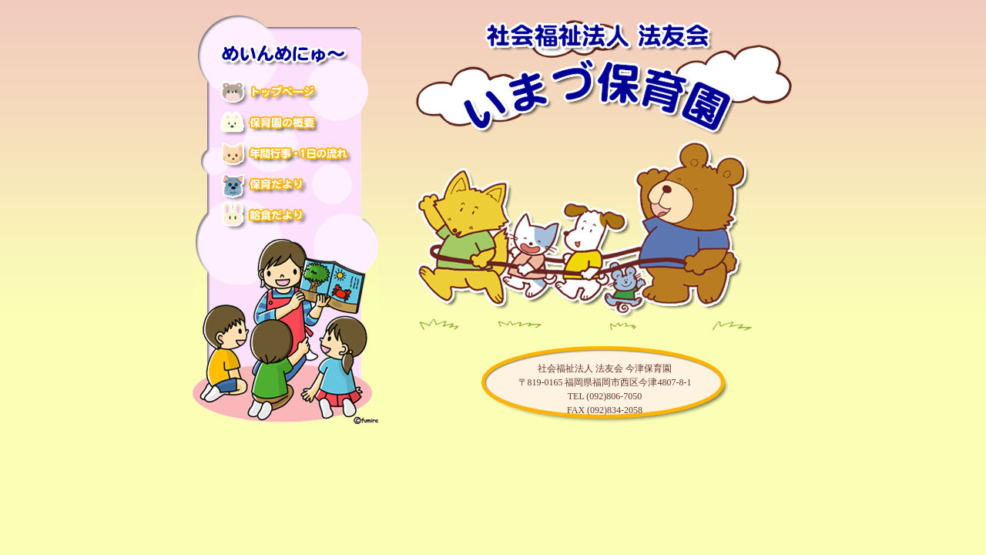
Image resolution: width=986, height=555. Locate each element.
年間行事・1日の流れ (286, 156)
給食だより (286, 216)
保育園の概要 (286, 126)
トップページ (286, 96)
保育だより (286, 186)
